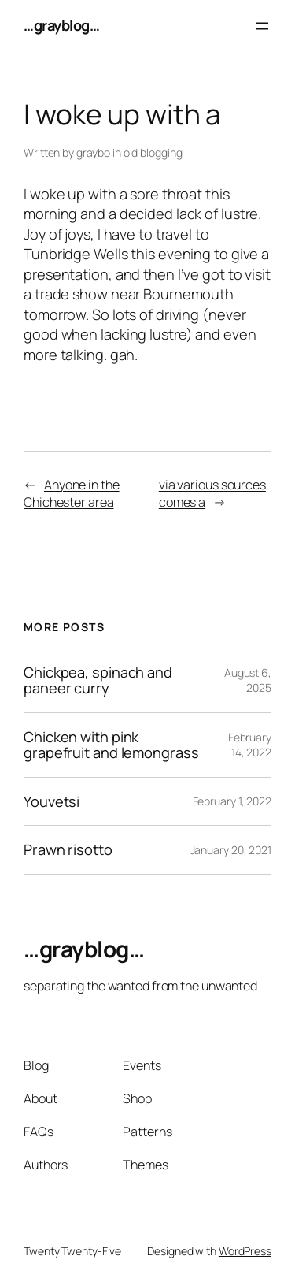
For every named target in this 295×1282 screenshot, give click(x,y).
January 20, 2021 (230, 849)
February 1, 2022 (232, 800)
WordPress (245, 1250)
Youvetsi (51, 801)
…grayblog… (61, 25)
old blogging (153, 152)
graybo (93, 152)
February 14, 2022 (249, 745)
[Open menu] (262, 26)
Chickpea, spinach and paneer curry (98, 680)
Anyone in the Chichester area (72, 493)
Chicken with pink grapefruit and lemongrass (111, 745)
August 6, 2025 (247, 680)
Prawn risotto (68, 849)
